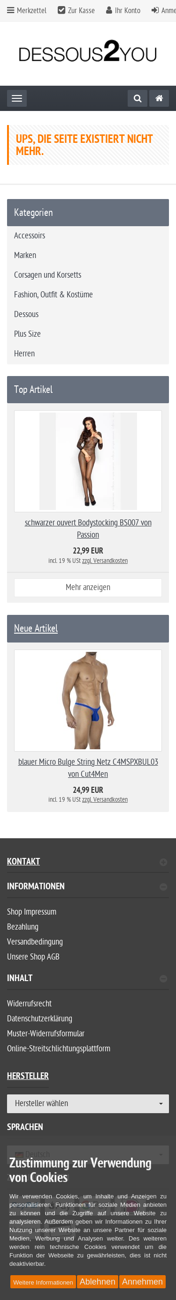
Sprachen (25, 1128)
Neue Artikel (36, 628)
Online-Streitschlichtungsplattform (58, 1049)
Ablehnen (97, 1281)
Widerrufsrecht (29, 1004)
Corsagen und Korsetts (47, 275)
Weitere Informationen (43, 1282)
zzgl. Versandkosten (105, 561)
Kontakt (87, 863)
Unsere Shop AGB (33, 957)
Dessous (26, 314)
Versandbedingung (35, 942)
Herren (24, 354)
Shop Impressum (31, 912)
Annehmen (142, 1281)
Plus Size (27, 334)
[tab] (88, 890)
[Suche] (137, 98)
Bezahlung (22, 927)
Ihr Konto (127, 11)
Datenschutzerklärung (39, 1019)
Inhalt (87, 979)
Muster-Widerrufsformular (45, 1034)
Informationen (87, 888)
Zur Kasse (81, 11)
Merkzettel (26, 11)
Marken (25, 255)
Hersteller (28, 1077)
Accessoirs (29, 236)
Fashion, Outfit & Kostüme (53, 295)
